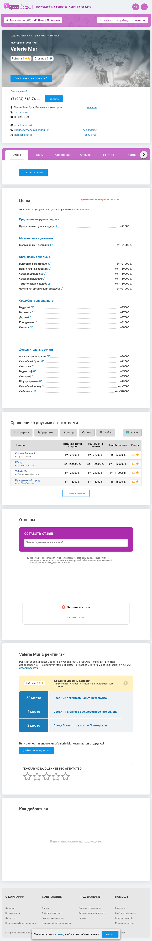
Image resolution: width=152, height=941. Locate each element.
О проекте (10, 908)
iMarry (19, 462)
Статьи (45, 908)
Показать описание (33, 172)
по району (122, 20)
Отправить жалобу (124, 918)
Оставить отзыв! (76, 617)
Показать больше (76, 493)
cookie (59, 934)
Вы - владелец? (19, 91)
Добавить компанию (52, 913)
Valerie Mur (21, 471)
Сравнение (62, 154)
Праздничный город (27, 480)
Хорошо (110, 934)
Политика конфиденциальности (20, 923)
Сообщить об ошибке (125, 913)
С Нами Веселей (25, 453)
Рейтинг (108, 154)
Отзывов (42, 58)
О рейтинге (10, 918)
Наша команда (12, 913)
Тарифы (82, 918)
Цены (39, 20)
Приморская (21, 134)
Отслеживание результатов (92, 913)
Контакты (120, 908)
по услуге (105, 20)
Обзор (17, 154)
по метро (139, 20)
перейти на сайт (24, 125)
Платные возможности (90, 908)
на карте (92, 107)
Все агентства (18, 20)
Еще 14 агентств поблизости (31, 78)
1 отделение (21, 112)
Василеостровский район (29, 130)
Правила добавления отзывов (56, 923)
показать (54, 99)
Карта (132, 154)
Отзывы (53, 20)
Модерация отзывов (125, 923)
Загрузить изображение (53, 918)
